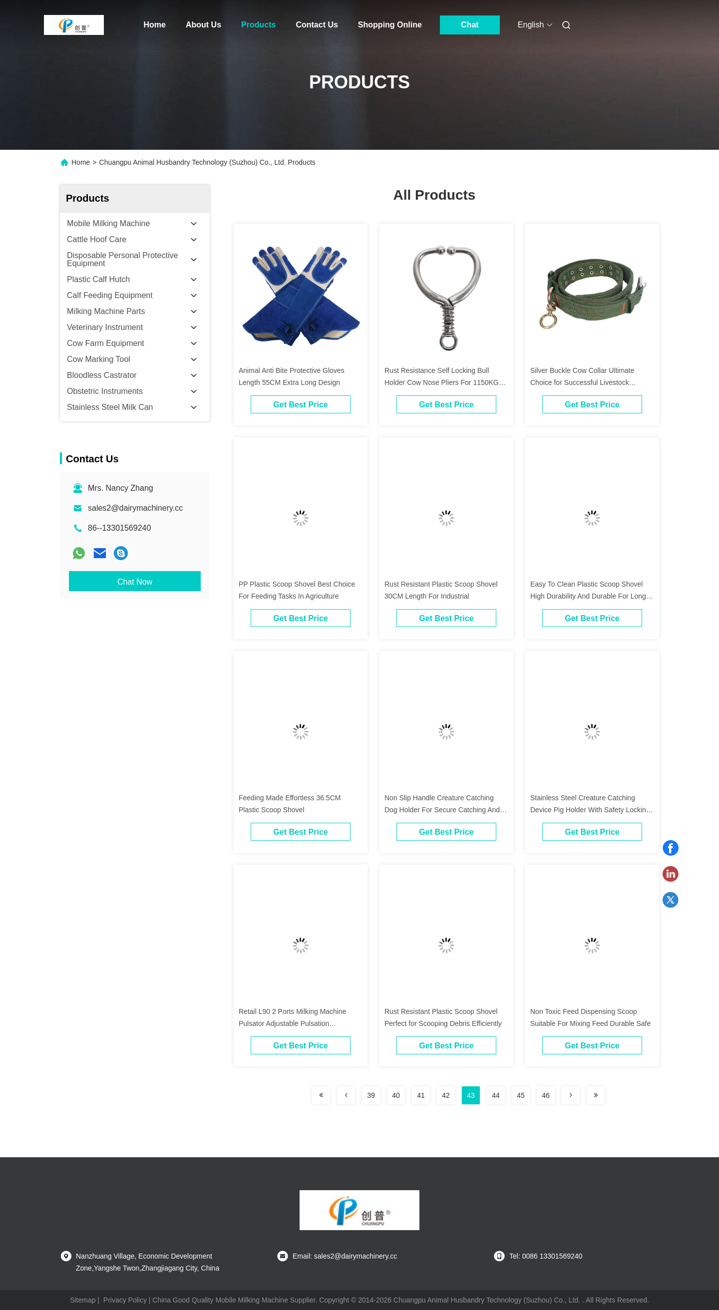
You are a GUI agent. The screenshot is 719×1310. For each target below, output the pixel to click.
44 (496, 1095)
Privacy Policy (125, 1300)
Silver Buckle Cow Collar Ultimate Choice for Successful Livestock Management (582, 382)
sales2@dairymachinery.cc (135, 508)
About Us (203, 24)
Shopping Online (390, 24)
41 (421, 1095)
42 (446, 1095)
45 (521, 1095)
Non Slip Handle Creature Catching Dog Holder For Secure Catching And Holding (442, 810)
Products (258, 24)
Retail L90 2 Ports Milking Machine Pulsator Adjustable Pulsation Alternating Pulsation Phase (293, 1023)
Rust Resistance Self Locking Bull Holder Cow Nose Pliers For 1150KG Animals (441, 382)
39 (371, 1095)
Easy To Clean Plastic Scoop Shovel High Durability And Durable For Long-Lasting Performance (589, 596)
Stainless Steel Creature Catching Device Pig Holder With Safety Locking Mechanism (590, 810)
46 (546, 1095)
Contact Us (317, 24)
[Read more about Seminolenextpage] (321, 1095)
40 (396, 1095)
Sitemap (82, 1300)
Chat (470, 24)
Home (155, 24)
